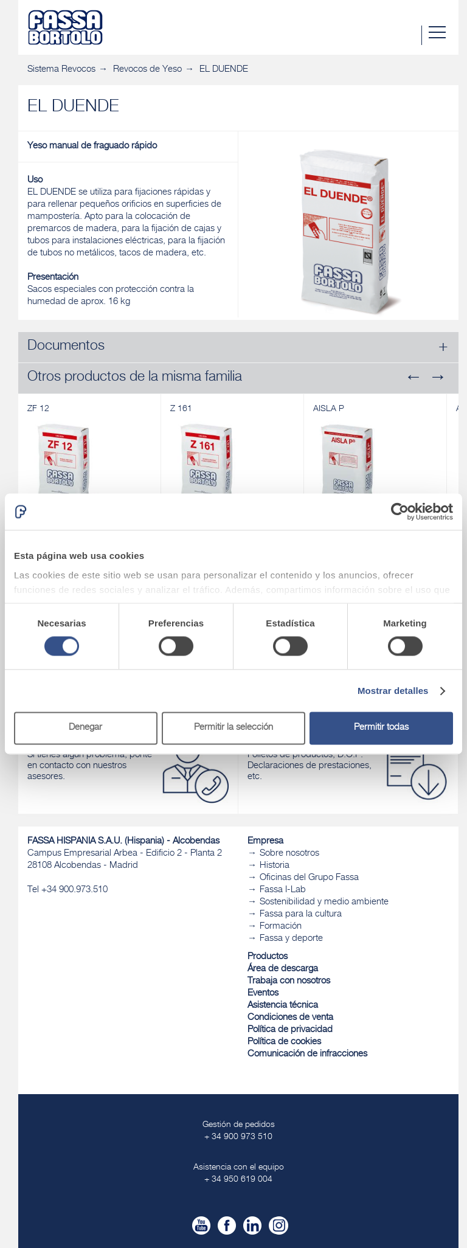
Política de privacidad (290, 1030)
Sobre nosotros (289, 853)
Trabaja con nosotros (288, 981)
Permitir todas (381, 728)
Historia (274, 865)
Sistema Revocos (61, 69)
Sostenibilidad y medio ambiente (324, 902)
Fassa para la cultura (301, 914)
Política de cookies (284, 1042)
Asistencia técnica (282, 1005)
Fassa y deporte (291, 938)
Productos (267, 957)
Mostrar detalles (393, 690)
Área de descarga (282, 969)
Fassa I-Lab (283, 890)
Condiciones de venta (290, 1017)
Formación (281, 926)
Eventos (262, 993)
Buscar (411, 35)
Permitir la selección (233, 728)
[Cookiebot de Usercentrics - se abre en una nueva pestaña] (400, 511)
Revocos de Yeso (147, 69)
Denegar (85, 728)
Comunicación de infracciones (307, 1054)
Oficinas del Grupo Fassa (309, 877)
